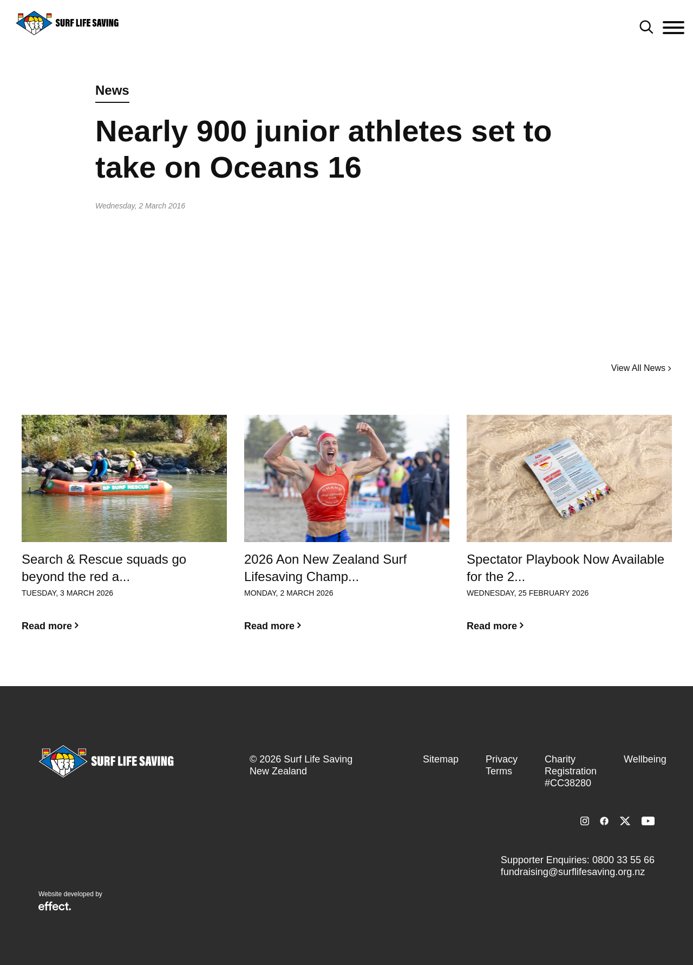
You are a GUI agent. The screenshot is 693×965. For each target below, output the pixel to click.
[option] (124, 531)
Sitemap (441, 759)
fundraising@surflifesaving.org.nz (573, 871)
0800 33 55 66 (623, 860)
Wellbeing (645, 759)
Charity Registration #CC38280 (571, 771)
